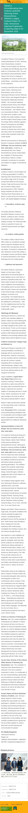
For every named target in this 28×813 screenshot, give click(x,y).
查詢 (26, 1)
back (2, 18)
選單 (1, 1)
